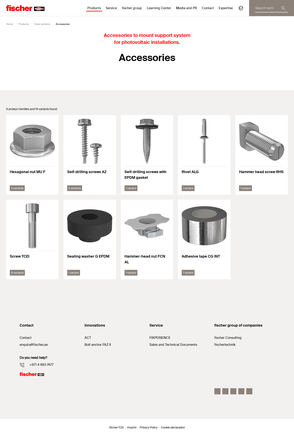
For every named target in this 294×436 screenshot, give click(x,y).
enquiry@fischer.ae (34, 345)
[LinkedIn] (233, 391)
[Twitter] (241, 391)
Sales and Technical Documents (173, 345)
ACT (88, 338)
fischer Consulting (228, 338)
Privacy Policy (149, 427)
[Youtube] (249, 391)
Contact (208, 8)
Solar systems (42, 24)
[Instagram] (225, 391)
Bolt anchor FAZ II (98, 345)
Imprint (131, 427)
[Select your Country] (240, 8)
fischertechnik (224, 345)
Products (24, 24)
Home (9, 24)
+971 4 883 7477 (41, 365)
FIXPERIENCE (159, 338)
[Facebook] (217, 391)
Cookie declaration (173, 427)
